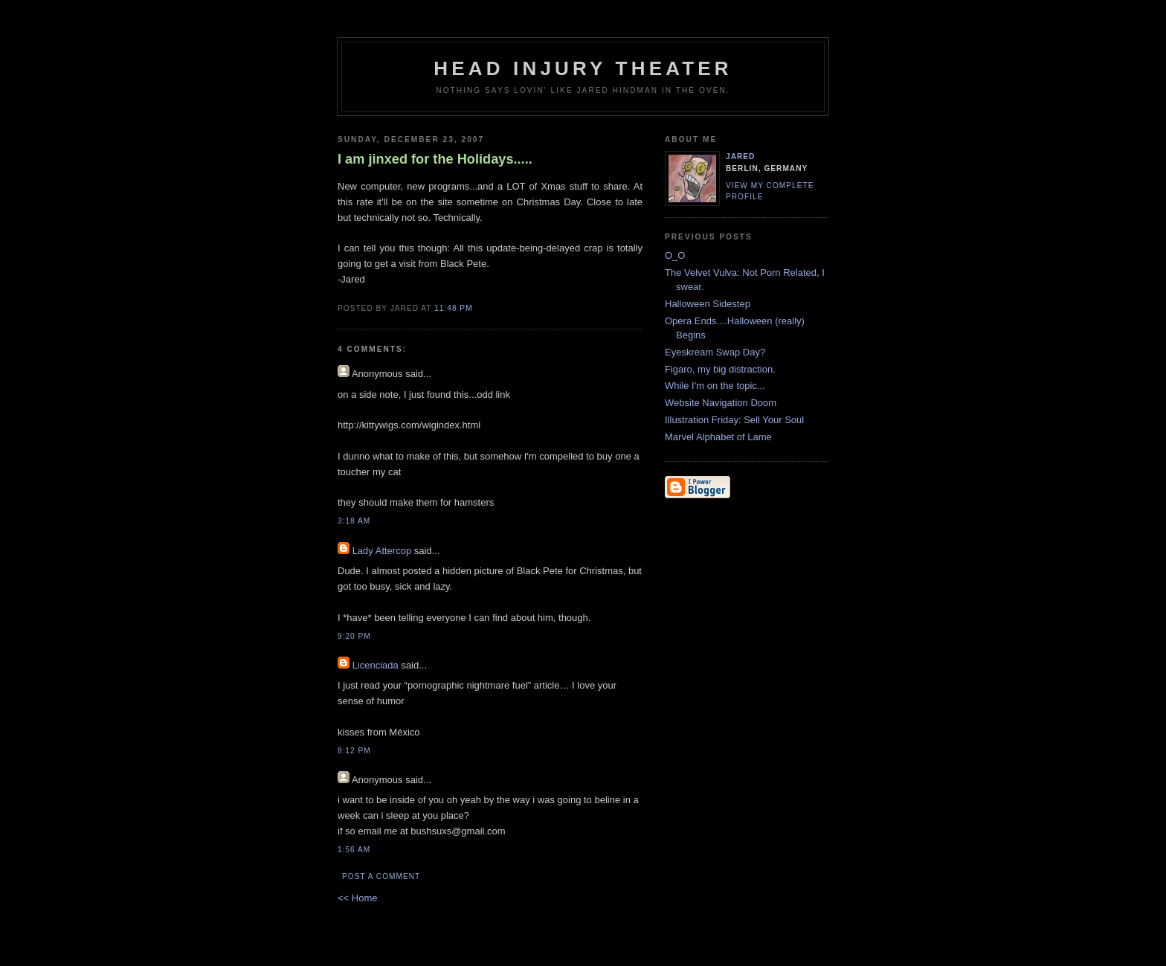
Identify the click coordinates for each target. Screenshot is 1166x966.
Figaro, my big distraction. (720, 369)
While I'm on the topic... (715, 385)
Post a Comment (381, 876)
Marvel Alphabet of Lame (718, 436)
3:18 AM (354, 521)
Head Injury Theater (583, 68)
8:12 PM (354, 751)
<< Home (357, 898)
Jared (740, 156)
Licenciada (375, 665)
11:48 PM (453, 308)
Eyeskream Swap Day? (715, 352)
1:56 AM (354, 850)
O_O (675, 255)
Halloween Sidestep (707, 303)
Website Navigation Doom (720, 402)
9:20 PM (354, 636)
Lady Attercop (382, 550)
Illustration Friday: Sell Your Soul (734, 419)
